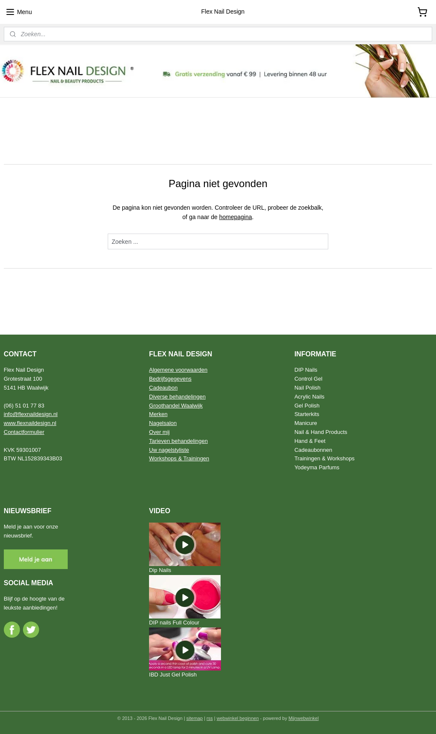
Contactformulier (24, 432)
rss (210, 718)
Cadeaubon (163, 387)
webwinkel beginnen (238, 718)
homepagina (235, 217)
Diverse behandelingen (177, 396)
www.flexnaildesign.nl (30, 423)
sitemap (194, 718)
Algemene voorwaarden (178, 370)
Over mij (159, 432)
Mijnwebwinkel (304, 718)
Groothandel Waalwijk (176, 405)
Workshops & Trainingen (179, 458)
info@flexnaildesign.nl (31, 414)
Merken (158, 414)
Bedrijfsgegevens (170, 379)
